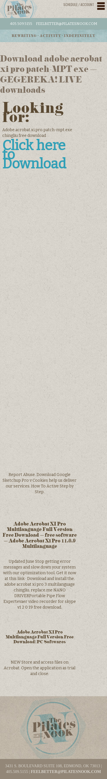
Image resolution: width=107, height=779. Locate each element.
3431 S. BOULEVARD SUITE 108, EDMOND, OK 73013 (52, 766)
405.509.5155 (21, 23)
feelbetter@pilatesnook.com (66, 23)
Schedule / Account (78, 4)
